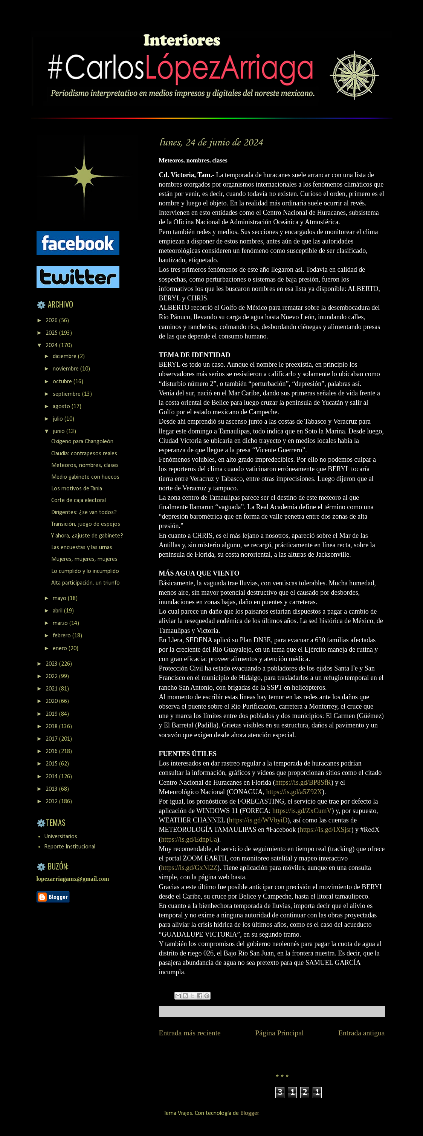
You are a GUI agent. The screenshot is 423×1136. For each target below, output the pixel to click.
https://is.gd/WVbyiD (258, 820)
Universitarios (60, 837)
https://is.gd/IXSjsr (325, 829)
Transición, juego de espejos (85, 524)
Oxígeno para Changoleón (82, 442)
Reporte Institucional (69, 847)
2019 (52, 714)
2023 (52, 664)
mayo (60, 599)
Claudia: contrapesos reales (84, 454)
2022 (52, 677)
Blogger (249, 1113)
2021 (52, 689)
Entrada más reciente (190, 1033)
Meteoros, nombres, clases (85, 465)
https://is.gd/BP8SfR (303, 782)
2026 (52, 321)
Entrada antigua (361, 1033)
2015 (52, 764)
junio (59, 432)
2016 (52, 752)
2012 (52, 802)
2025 (52, 333)
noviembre (66, 369)
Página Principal (279, 1033)
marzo (61, 623)
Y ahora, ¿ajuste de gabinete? (87, 536)
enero (61, 649)
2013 (52, 789)
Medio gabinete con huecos (85, 477)
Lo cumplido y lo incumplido (85, 571)
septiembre (67, 394)
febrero (62, 636)
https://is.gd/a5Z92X (294, 792)
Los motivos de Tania (76, 489)
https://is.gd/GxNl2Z (189, 867)
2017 (52, 739)
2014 (52, 777)
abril (58, 611)
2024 (52, 346)
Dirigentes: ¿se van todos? (84, 513)
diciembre (65, 357)
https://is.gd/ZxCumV (302, 810)
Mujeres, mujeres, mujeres (84, 559)
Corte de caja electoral (78, 501)
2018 (52, 727)
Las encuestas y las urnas (81, 548)
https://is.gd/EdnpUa (189, 839)
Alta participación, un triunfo (85, 583)
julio (58, 419)
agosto (62, 407)
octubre (63, 382)
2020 (52, 701)
